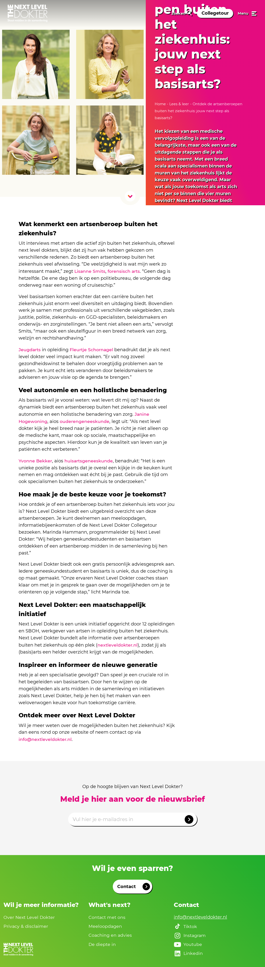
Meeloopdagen (105, 924)
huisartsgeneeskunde (89, 459)
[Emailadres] (132, 817)
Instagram (190, 934)
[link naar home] (27, 13)
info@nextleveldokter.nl (45, 737)
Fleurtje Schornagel (92, 349)
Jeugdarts (30, 349)
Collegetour (215, 13)
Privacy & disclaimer (26, 924)
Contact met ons (107, 915)
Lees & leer (179, 104)
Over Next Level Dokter (29, 915)
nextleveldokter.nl (117, 643)
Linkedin (188, 952)
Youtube (188, 943)
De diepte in (102, 943)
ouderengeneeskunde (85, 420)
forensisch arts (124, 271)
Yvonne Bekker (36, 459)
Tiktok (185, 925)
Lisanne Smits (90, 271)
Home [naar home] (161, 104)
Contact (133, 885)
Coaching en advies (110, 933)
